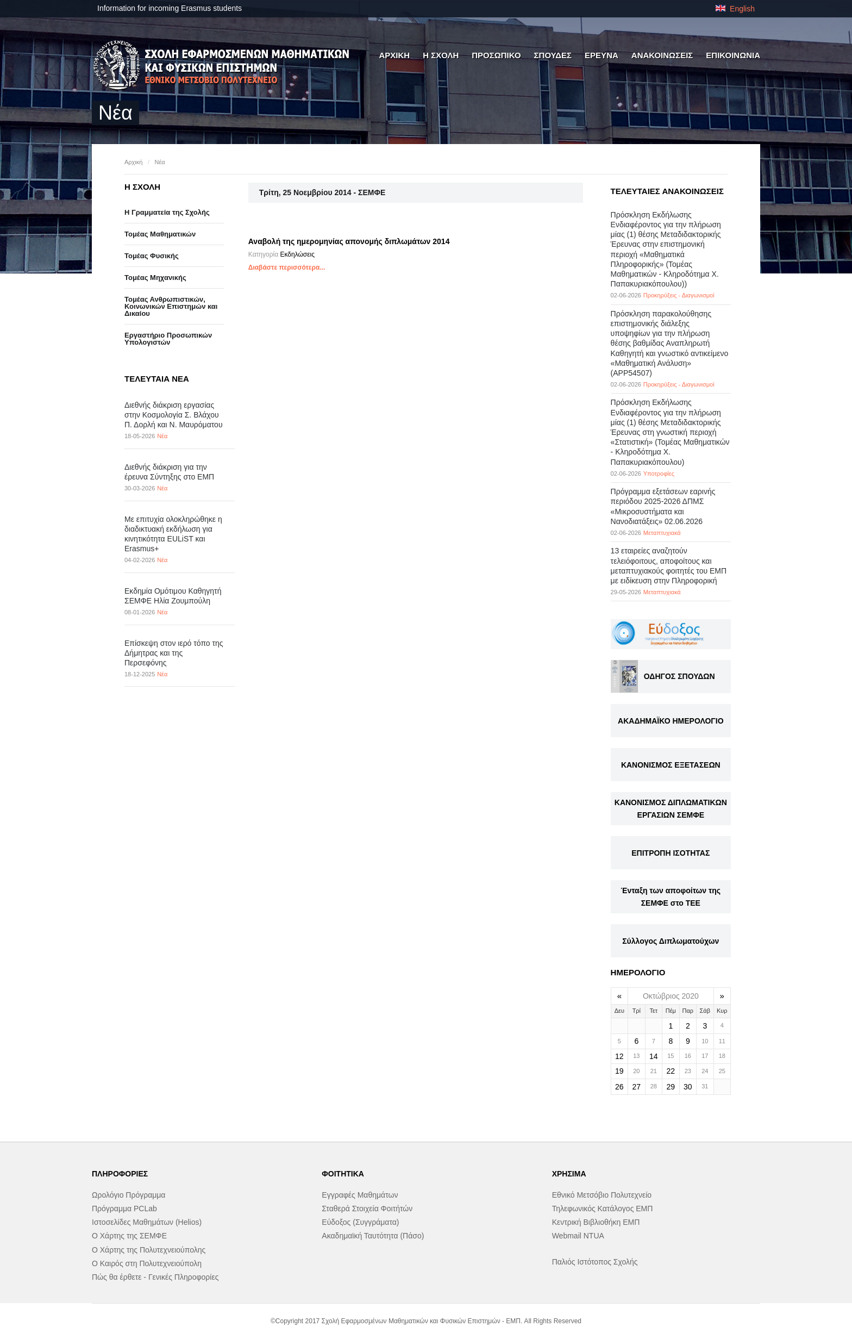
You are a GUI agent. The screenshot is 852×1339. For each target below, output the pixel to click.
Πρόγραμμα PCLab (124, 1208)
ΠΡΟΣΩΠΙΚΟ (496, 55)
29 (671, 1086)
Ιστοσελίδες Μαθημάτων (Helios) (147, 1222)
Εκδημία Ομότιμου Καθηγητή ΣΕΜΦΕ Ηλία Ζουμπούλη (172, 596)
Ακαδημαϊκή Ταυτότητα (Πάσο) (373, 1235)
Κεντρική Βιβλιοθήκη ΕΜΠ (596, 1222)
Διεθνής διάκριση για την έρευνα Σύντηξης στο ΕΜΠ (169, 472)
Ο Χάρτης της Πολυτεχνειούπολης (148, 1249)
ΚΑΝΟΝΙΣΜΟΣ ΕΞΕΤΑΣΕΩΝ (671, 765)
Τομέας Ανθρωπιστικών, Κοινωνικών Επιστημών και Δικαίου (170, 306)
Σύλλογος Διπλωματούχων (670, 941)
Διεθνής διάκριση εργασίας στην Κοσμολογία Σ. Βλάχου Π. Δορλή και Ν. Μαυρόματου (173, 415)
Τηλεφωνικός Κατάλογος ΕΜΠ (602, 1208)
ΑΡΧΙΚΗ (394, 55)
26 (619, 1086)
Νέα (159, 162)
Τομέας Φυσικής (151, 256)
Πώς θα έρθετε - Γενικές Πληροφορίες (155, 1277)
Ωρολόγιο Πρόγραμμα (128, 1195)
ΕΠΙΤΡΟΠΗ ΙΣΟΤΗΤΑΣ (670, 853)
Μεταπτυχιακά (662, 533)
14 (653, 1056)
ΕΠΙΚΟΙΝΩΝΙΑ (733, 55)
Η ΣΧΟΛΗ (441, 55)
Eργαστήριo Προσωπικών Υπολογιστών (168, 338)
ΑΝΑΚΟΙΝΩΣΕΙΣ (662, 55)
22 (671, 1071)
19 (619, 1071)
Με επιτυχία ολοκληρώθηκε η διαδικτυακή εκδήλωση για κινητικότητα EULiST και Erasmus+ (173, 534)
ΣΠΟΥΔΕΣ (553, 55)
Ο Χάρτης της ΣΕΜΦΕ (129, 1235)
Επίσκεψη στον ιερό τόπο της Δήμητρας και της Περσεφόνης (173, 653)
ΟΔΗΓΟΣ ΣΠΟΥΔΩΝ (679, 676)
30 (688, 1086)
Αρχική (133, 162)
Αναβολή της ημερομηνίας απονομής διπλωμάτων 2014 (349, 241)
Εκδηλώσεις (297, 254)
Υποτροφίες (658, 473)
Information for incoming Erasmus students (169, 8)
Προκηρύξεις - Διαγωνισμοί (679, 295)
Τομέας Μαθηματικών (160, 234)
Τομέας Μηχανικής (155, 277)
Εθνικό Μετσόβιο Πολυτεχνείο (601, 1195)
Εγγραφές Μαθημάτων (360, 1195)
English (735, 8)
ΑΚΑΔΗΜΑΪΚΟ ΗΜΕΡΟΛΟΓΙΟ (670, 721)
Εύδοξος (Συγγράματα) (360, 1222)
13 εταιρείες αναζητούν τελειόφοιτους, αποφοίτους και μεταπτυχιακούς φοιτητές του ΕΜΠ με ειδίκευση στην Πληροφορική (669, 565)
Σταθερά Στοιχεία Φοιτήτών (367, 1208)
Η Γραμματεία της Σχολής (167, 212)
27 (636, 1086)
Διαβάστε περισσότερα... (286, 267)
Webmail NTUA (578, 1235)
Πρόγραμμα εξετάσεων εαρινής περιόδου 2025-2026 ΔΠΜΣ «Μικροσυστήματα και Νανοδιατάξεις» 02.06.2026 (663, 506)
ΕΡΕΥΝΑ (601, 55)
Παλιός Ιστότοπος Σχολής (595, 1261)
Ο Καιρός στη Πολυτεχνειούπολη (147, 1263)
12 (619, 1056)
